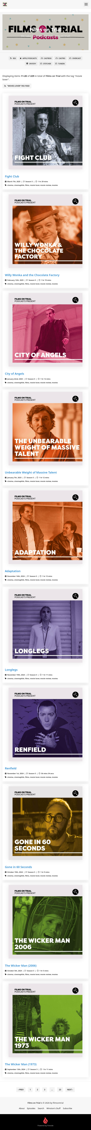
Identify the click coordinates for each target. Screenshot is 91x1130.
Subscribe (67, 1108)
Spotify (31, 63)
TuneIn (60, 63)
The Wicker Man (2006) (20, 965)
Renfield (10, 768)
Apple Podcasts (28, 58)
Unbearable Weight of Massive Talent (31, 472)
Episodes (31, 1108)
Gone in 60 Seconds (18, 867)
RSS (13, 58)
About (22, 1108)
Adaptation (13, 571)
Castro (60, 58)
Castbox (46, 58)
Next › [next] (70, 1089)
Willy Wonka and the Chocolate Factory (32, 275)
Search (41, 1108)
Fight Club (12, 176)
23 (60, 1089)
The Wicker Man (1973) (20, 1064)
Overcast (75, 58)
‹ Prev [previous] (21, 1089)
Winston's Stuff (54, 1108)
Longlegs (11, 669)
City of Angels (14, 373)
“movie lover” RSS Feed (17, 86)
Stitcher (45, 63)
